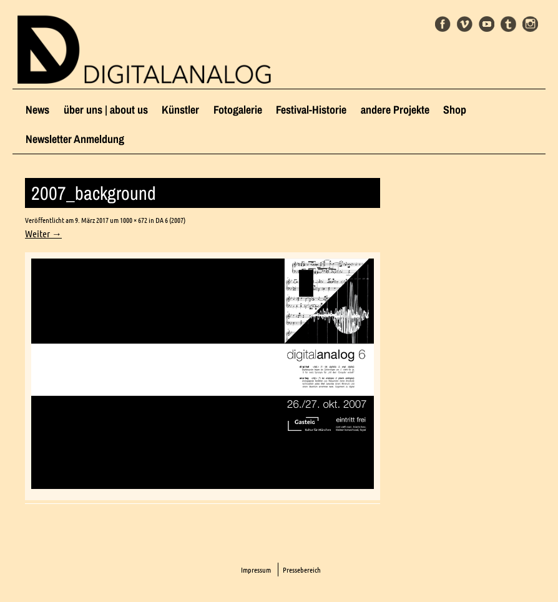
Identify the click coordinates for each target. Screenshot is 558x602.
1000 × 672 (133, 220)
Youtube (486, 24)
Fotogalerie (237, 109)
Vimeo (464, 24)
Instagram (530, 24)
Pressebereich (302, 570)
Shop (454, 109)
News (37, 109)
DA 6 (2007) (170, 220)
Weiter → (43, 233)
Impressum (256, 570)
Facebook (443, 24)
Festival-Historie (311, 109)
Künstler (180, 109)
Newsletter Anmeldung (75, 139)
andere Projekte (395, 109)
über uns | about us (106, 109)
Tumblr (508, 24)
